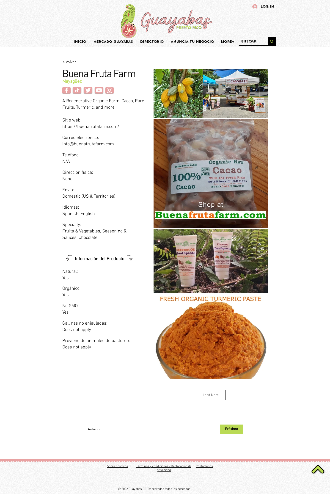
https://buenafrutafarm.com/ (90, 127)
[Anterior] (103, 429)
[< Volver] (77, 61)
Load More (211, 395)
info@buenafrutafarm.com (88, 144)
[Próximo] (231, 429)
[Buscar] (249, 41)
